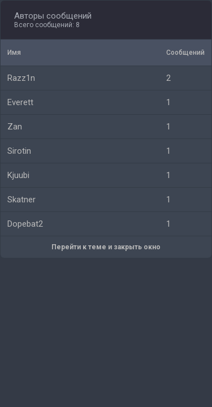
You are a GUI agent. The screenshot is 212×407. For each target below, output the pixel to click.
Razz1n (21, 78)
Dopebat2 (25, 224)
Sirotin (19, 151)
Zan (14, 127)
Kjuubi (18, 175)
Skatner (21, 199)
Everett (20, 102)
